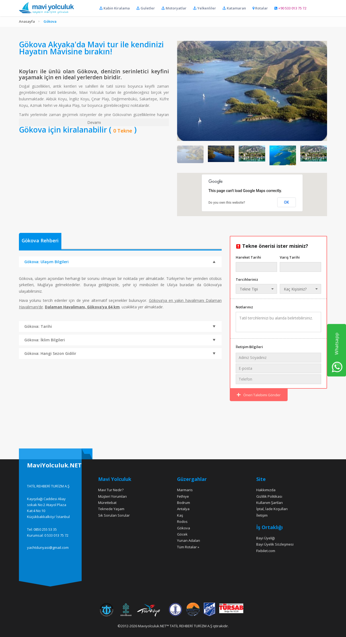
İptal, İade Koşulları (272, 508)
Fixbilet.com (265, 550)
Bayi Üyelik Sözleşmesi (275, 544)
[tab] (40, 241)
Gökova (183, 528)
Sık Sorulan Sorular (114, 515)
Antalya (183, 508)
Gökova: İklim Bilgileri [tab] (119, 340)
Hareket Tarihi (248, 257)
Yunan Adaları (188, 540)
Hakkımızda (265, 489)
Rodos (182, 521)
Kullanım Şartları (269, 502)
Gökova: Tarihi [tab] (119, 327)
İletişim (262, 515)
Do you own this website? (226, 202)
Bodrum (183, 502)
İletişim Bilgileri (249, 346)
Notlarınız (244, 307)
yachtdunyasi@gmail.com (48, 547)
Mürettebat (107, 502)
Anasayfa (27, 21)
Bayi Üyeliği (265, 538)
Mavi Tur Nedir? (111, 489)
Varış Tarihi (290, 257)
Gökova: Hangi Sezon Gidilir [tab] (119, 354)
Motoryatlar (174, 8)
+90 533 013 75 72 (290, 8)
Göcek (182, 534)
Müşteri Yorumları (112, 496)
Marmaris (185, 489)
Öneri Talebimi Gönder (259, 395)
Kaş (180, 515)
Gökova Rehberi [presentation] (40, 240)
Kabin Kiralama (114, 8)
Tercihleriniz (247, 279)
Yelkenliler (204, 8)
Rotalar (260, 8)
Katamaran (234, 8)
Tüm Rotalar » (188, 546)
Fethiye (183, 496)
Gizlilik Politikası (269, 496)
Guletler (145, 8)
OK (286, 202)
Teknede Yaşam (111, 508)
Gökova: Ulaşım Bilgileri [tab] (119, 261)
